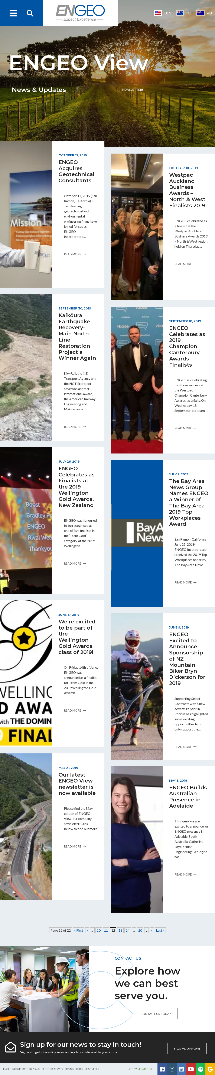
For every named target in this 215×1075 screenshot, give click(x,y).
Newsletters (133, 89)
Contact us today (155, 1014)
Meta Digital (145, 1069)
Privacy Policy (74, 1069)
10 (99, 930)
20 (140, 930)
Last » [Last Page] (160, 930)
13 (120, 930)
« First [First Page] (78, 930)
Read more (75, 254)
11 (106, 930)
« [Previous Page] (87, 930)
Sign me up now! (187, 1048)
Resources (92, 1069)
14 (128, 930)
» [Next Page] (152, 930)
